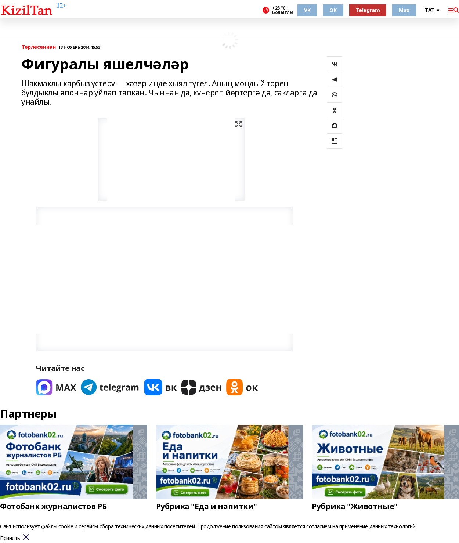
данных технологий (392, 526)
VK (307, 10)
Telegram (368, 10)
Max (404, 10)
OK (332, 10)
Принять (10, 538)
